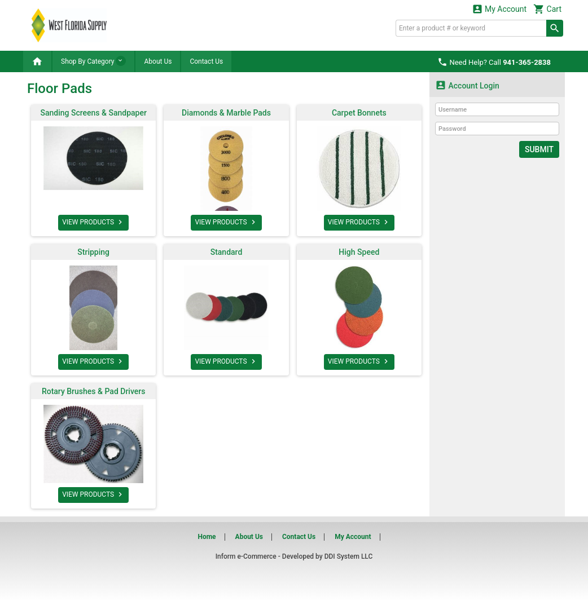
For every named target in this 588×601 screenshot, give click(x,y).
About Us (158, 61)
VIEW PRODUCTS (93, 222)
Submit (539, 149)
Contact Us (206, 61)
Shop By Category (93, 61)
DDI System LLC (348, 556)
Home (207, 537)
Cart (547, 8)
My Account (499, 8)
